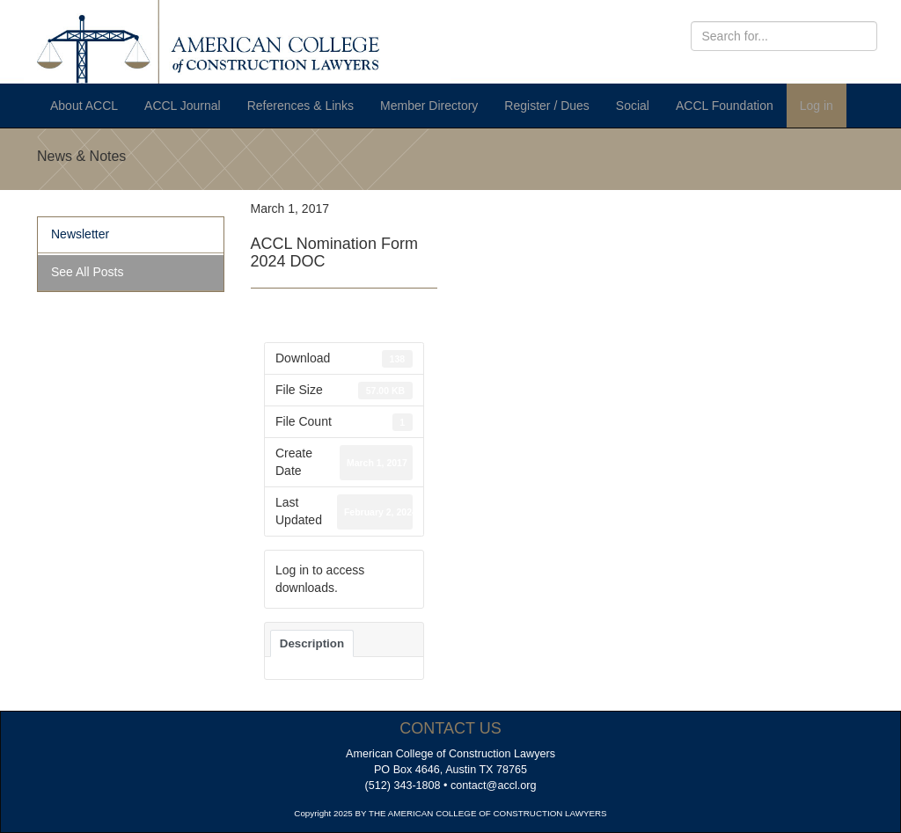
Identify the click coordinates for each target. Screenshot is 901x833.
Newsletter (80, 234)
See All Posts (87, 272)
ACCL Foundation (724, 106)
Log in (816, 106)
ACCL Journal (182, 106)
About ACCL (84, 106)
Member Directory (429, 106)
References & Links (300, 106)
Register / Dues (546, 106)
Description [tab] (312, 643)
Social (632, 106)
